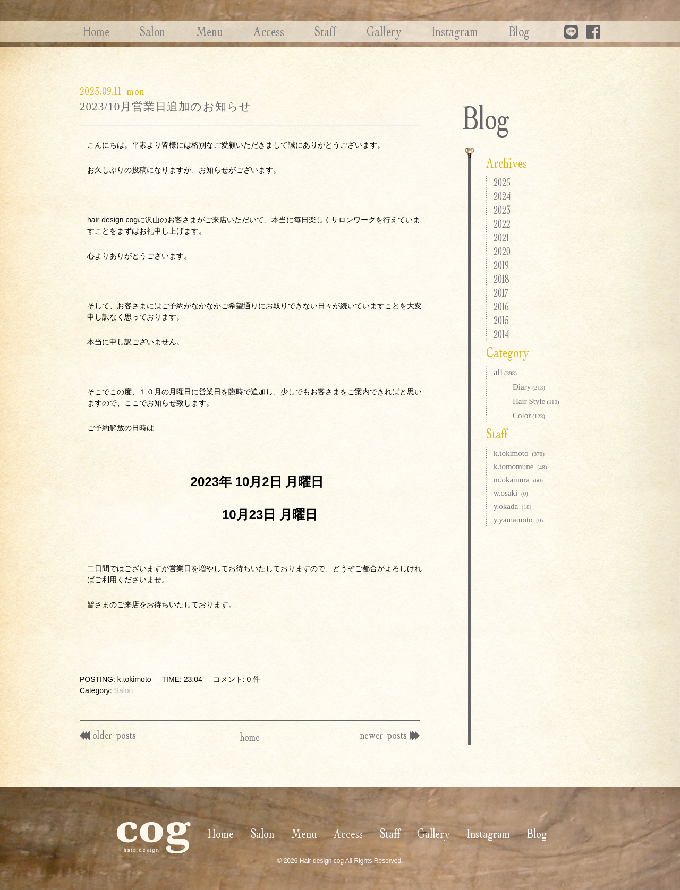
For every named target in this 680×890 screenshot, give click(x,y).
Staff (310, 31)
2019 (501, 265)
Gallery (366, 31)
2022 (502, 224)
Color (529, 415)
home (250, 737)
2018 (501, 279)
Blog (496, 31)
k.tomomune (520, 466)
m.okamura (518, 480)
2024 (502, 196)
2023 (502, 210)
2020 (502, 251)
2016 (501, 306)
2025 (502, 182)
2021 (501, 237)
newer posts (389, 734)
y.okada (512, 506)
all (505, 372)
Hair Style (536, 401)
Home (93, 31)
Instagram (435, 31)
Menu (200, 31)
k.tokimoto (519, 453)
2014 (501, 334)
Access (257, 31)
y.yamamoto (518, 519)
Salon (146, 31)
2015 (501, 320)
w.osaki (511, 493)
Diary (529, 387)
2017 (501, 293)
